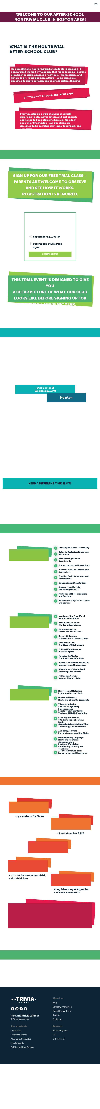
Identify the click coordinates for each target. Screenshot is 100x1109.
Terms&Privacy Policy (62, 1056)
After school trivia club (21, 1084)
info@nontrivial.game (24, 1060)
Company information (62, 1051)
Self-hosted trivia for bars (22, 1092)
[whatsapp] (25, 1053)
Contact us (57, 1064)
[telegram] (21, 1053)
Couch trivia (16, 1075)
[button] (50, 254)
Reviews (56, 1060)
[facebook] (12, 1053)
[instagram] (16, 1053)
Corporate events (19, 1079)
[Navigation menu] (96, 4)
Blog (55, 1047)
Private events (17, 1088)
